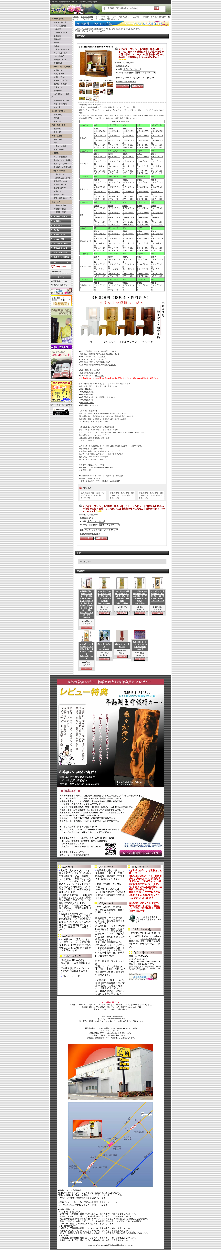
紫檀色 (96, 129)
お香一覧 (55, 132)
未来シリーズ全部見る (120, 122)
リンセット (93, 405)
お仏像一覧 (56, 91)
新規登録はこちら (60, 281)
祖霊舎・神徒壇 (58, 146)
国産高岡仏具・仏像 (59, 101)
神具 (53, 143)
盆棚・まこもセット (59, 164)
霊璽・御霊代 (57, 150)
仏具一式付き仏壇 (58, 33)
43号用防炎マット (87, 403)
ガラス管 (92, 359)
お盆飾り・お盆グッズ (60, 167)
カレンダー (58, 225)
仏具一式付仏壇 (87, 17)
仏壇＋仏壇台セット (59, 49)
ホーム (76, 17)
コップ (102, 359)
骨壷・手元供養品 (58, 104)
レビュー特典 (59, 239)
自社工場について (60, 248)
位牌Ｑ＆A (56, 87)
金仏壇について (58, 188)
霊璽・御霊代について (60, 198)
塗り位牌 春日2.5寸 (104, 646)
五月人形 (55, 121)
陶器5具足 (84, 405)
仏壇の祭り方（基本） (60, 178)
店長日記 (57, 221)
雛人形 (54, 118)
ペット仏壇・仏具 (58, 53)
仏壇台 (54, 46)
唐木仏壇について (58, 181)
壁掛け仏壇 (56, 63)
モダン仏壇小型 (58, 22)
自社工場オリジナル (61, 253)
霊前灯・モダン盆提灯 (60, 160)
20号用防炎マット (87, 400)
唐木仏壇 (55, 36)
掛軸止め (88, 389)
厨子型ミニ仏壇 (58, 60)
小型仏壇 (55, 29)
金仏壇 (54, 43)
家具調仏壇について (59, 185)
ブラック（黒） (100, 145)
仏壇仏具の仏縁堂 (113, 1245)
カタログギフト (60, 234)
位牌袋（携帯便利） (59, 84)
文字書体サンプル (58, 81)
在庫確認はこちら (122, 66)
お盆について (57, 191)
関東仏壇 (55, 39)
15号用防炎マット (87, 392)
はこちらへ (99, 376)
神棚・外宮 (56, 139)
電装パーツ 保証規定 (61, 257)
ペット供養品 (57, 56)
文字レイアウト (58, 77)
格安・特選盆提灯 (58, 157)
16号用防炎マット (87, 395)
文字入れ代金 (57, 74)
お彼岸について (58, 195)
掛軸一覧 (55, 107)
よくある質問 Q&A (61, 244)
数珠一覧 (55, 129)
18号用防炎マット (87, 397)
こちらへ (95, 351)
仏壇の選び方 (57, 174)
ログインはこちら (60, 285)
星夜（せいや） (115, 354)
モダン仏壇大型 (58, 26)
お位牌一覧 (56, 70)
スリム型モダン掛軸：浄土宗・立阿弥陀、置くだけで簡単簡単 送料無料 (86, 651)
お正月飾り (56, 115)
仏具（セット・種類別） (59, 95)
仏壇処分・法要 (58, 205)
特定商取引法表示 (60, 216)
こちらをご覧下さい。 (149, 939)
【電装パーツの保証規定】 (111, 481)
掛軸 (81, 389)
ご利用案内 (110, 8)
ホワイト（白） (100, 147)
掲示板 (56, 230)
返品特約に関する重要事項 (126, 82)
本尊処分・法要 (58, 209)
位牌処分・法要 (58, 212)
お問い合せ (124, 8)
